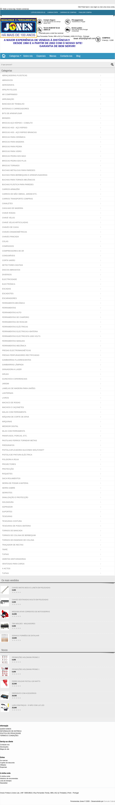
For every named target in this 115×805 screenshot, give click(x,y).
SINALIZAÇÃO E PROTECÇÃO (15, 497)
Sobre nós (28, 56)
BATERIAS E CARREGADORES (15, 109)
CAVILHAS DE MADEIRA (12, 208)
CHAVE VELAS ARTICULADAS (15, 222)
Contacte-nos (66, 56)
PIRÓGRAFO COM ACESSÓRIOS (24, 693)
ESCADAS (6, 289)
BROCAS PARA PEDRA (12, 147)
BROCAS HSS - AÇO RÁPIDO (14, 128)
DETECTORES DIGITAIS (12, 265)
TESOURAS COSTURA (12, 521)
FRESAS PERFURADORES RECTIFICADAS (20, 355)
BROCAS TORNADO (11, 165)
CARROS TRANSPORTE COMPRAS (17, 199)
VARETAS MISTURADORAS (14, 559)
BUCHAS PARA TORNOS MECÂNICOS (18, 180)
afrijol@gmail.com (87, 38)
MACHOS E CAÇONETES (13, 407)
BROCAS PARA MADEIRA (13, 142)
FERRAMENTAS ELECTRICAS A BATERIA (20, 331)
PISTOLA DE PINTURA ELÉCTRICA (17, 455)
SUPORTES (7, 512)
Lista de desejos (6, 781)
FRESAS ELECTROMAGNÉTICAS (16, 350)
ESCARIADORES (9, 298)
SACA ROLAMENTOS (11, 478)
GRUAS (5, 374)
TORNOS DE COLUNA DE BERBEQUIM (19, 535)
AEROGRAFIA (8, 85)
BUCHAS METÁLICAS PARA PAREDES (18, 170)
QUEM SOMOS (5, 729)
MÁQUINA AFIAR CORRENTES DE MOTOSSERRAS (31, 612)
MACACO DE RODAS (11, 403)
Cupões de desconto (7, 763)
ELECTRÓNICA (8, 284)
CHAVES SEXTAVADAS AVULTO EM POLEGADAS (30, 600)
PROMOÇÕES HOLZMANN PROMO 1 (25, 669)
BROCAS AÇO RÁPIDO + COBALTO (17, 123)
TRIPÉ (4, 549)
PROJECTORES (9, 464)
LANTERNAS (7, 393)
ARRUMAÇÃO (8, 99)
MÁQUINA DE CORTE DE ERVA (15, 417)
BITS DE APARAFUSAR (12, 113)
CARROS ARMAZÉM (11, 189)
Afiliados (3, 765)
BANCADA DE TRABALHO (13, 104)
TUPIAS (5, 554)
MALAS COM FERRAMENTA (14, 412)
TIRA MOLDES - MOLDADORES (23, 624)
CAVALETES (7, 203)
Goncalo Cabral (109, 801)
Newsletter (4, 783)
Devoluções (4, 747)
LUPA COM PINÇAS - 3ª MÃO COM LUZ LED (28, 705)
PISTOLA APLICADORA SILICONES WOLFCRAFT (23, 450)
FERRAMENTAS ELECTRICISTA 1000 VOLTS (21, 336)
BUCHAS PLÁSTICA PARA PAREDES (18, 184)
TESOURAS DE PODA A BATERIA (16, 526)
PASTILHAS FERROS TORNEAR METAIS (19, 440)
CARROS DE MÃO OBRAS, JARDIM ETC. (19, 194)
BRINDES (6, 118)
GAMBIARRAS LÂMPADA (13, 365)
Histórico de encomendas (9, 778)
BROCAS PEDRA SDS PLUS (14, 161)
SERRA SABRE (8, 488)
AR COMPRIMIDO (9, 94)
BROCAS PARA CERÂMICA (13, 137)
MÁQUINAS (7, 421)
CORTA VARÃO (8, 260)
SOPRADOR (7, 507)
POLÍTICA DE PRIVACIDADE (10, 733)
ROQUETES (7, 474)
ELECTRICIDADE (9, 279)
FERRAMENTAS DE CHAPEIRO (15, 317)
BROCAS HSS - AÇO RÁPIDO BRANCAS (19, 132)
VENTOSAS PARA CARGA (13, 564)
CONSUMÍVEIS (8, 256)
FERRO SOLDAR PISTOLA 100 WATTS (26, 681)
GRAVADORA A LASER (12, 369)
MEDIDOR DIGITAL (10, 426)
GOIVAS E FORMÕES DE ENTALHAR (25, 636)
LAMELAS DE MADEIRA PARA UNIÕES (18, 388)
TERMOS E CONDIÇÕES (9, 736)
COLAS (5, 241)
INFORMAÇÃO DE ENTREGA (11, 731)
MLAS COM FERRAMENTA (13, 431)
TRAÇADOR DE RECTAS (12, 545)
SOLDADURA (8, 502)
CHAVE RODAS (8, 213)
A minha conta (53, 12)
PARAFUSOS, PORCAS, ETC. (14, 436)
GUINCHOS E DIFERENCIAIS (14, 379)
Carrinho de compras (68, 12)
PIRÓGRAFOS (8, 445)
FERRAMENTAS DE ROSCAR (14, 322)
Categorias (14, 56)
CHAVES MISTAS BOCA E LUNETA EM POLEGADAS (31, 588)
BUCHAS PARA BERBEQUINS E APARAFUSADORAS (24, 175)
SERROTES (7, 493)
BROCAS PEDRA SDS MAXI (14, 156)
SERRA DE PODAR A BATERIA (15, 483)
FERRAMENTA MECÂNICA (13, 303)
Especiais (41, 56)
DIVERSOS (7, 275)
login (95, 7)
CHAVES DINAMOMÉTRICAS (14, 232)
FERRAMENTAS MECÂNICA (14, 346)
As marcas (4, 760)
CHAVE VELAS (8, 218)
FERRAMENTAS (9, 308)
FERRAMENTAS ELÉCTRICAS (15, 327)
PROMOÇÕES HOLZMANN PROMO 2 (25, 657)
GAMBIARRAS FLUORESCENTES (16, 360)
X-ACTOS (6, 568)
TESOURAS (7, 516)
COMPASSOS (8, 246)
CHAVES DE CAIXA (10, 227)
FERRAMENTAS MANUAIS (13, 341)
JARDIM (5, 384)
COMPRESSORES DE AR (13, 251)
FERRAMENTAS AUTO (11, 312)
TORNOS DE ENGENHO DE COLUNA (18, 540)
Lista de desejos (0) (38, 12)
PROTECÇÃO (8, 469)
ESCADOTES (7, 293)
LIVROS (5, 398)
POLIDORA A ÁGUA (10, 459)
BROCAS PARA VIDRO (12, 151)
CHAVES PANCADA (10, 237)
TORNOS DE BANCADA (12, 531)
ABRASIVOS (7, 80)
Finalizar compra (85, 12)
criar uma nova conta (107, 7)
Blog (78, 56)
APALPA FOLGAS (9, 90)
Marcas (53, 56)
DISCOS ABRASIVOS (11, 270)
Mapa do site (4, 749)
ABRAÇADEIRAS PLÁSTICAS (14, 75)
